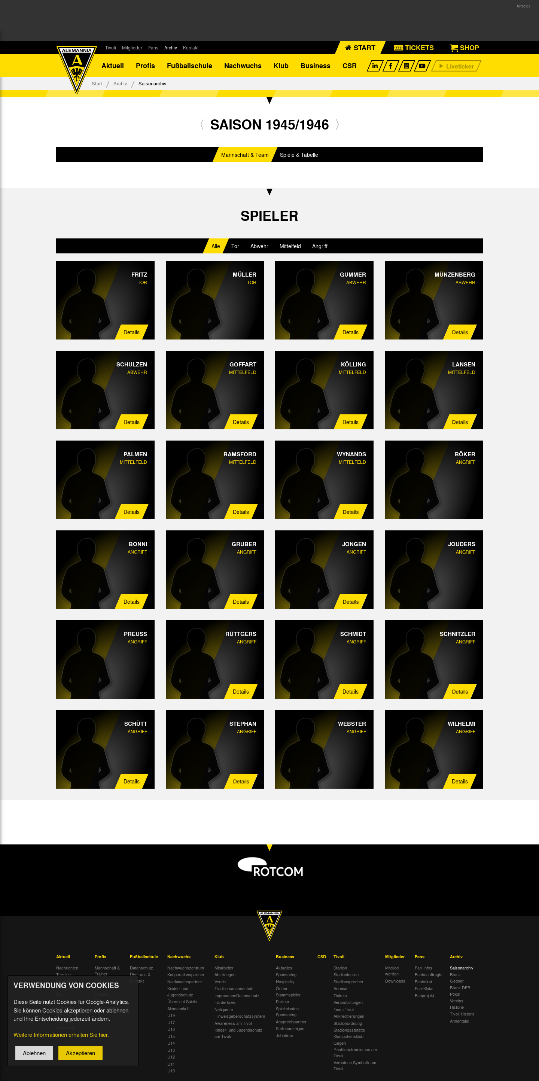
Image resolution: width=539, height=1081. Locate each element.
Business (316, 65)
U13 (171, 1050)
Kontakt (190, 47)
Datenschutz (141, 968)
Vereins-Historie (457, 1004)
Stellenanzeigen (290, 1028)
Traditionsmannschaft (233, 988)
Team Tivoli (344, 1009)
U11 (171, 1064)
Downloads (395, 981)
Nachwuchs (243, 65)
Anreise (340, 988)
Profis (145, 65)
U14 (171, 1043)
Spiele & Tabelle (299, 154)
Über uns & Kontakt (140, 977)
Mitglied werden (392, 971)
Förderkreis (225, 1002)
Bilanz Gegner (457, 977)
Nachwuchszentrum (185, 968)
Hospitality (285, 981)
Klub (281, 65)
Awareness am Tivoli (233, 1023)
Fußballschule (189, 65)
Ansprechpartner (291, 1021)
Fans (153, 47)
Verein (220, 981)
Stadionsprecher (348, 981)
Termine (63, 974)
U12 (171, 1057)
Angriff (320, 246)
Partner (282, 1001)
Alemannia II (178, 1008)
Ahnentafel (459, 1021)
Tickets (340, 995)
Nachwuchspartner (184, 981)
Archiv (170, 47)
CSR (349, 65)
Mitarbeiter (224, 968)
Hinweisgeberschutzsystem (239, 1016)
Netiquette (223, 1009)
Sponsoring (286, 974)
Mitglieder (132, 47)
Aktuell (112, 65)
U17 (171, 1022)
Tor (235, 246)
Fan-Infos (423, 968)
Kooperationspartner (185, 974)
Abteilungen (224, 974)
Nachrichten (67, 968)
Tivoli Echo (66, 981)
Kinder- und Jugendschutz (180, 991)
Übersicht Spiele (182, 1001)
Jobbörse (284, 1035)
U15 (171, 1036)
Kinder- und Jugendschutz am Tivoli (238, 1033)
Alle (215, 246)
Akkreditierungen (349, 1016)
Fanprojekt (424, 995)
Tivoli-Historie (462, 1014)
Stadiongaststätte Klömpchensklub (349, 1033)
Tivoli (110, 47)
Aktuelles (284, 968)
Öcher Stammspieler (288, 991)
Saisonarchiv (461, 968)
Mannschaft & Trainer (107, 971)
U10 (171, 1071)
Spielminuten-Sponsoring (288, 1011)
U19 (171, 1015)
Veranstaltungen (348, 1002)
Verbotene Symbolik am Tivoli (355, 1065)
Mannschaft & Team (245, 154)
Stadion (340, 968)
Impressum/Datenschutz (236, 995)
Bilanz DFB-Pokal (461, 990)
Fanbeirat (423, 981)
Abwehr (259, 246)
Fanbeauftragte (428, 974)
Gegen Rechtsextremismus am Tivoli (355, 1049)
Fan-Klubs (424, 988)
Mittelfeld (290, 246)
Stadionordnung (348, 1023)
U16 (171, 1029)
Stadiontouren (346, 974)
